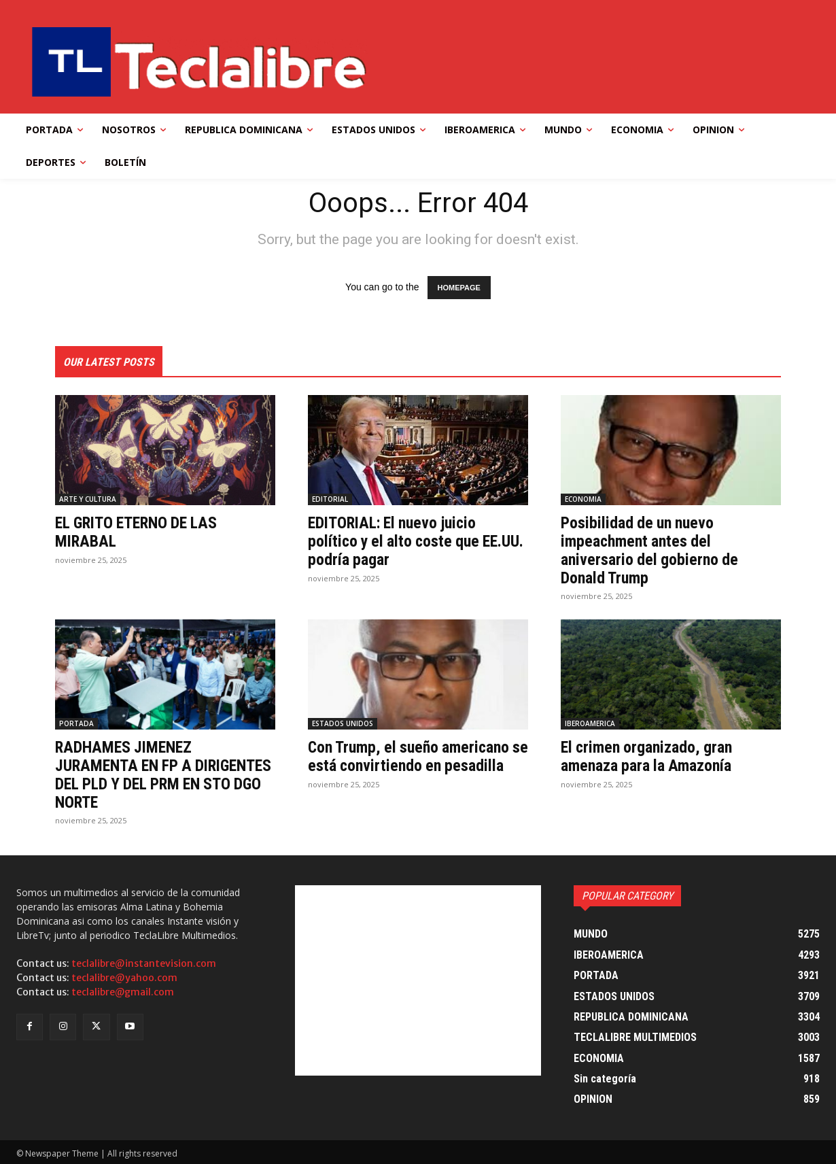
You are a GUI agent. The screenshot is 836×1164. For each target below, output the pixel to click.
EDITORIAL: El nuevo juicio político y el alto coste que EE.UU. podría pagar (396, 540)
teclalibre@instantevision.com (143, 962)
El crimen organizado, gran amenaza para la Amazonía (648, 755)
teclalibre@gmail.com (122, 991)
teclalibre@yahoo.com (124, 976)
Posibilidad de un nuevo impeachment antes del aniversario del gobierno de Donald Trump (650, 549)
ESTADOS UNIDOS (342, 723)
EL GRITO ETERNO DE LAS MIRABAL (140, 531)
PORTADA (76, 723)
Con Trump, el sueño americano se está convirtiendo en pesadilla (417, 755)
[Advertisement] (418, 979)
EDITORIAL (330, 499)
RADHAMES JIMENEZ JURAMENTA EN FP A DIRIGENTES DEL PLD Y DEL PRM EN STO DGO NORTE (161, 773)
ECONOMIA (583, 499)
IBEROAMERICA (590, 723)
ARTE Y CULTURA (87, 499)
